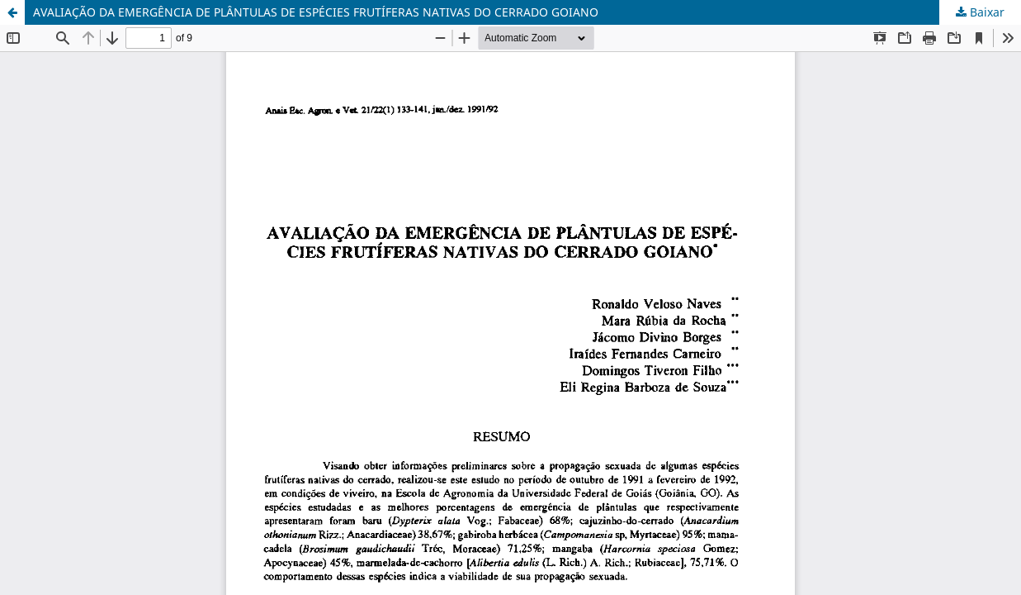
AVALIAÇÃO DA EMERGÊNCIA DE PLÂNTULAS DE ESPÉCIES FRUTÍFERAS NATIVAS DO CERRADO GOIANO (315, 12)
